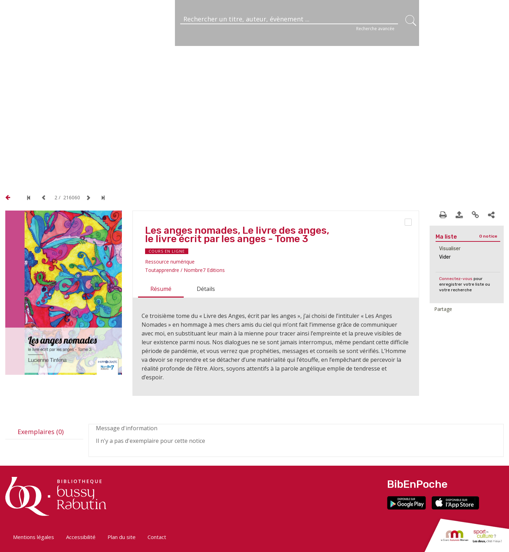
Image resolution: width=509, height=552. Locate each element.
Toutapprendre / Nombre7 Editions (185, 270)
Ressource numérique (170, 261)
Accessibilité (81, 536)
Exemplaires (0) (41, 431)
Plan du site (121, 536)
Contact (157, 536)
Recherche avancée (375, 29)
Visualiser (450, 249)
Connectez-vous (455, 278)
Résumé (160, 289)
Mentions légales (33, 536)
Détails (206, 289)
